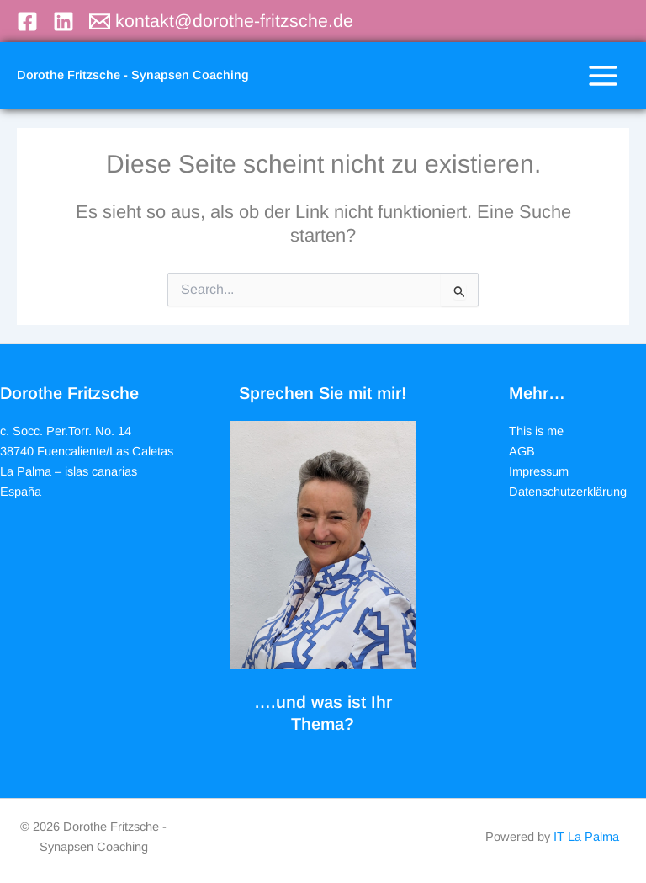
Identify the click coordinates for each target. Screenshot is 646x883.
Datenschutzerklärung (568, 491)
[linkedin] (66, 21)
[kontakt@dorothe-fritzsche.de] (221, 21)
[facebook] (30, 21)
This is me (536, 431)
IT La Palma (586, 836)
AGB (522, 451)
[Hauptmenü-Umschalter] (603, 76)
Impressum (539, 471)
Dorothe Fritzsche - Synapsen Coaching (133, 75)
